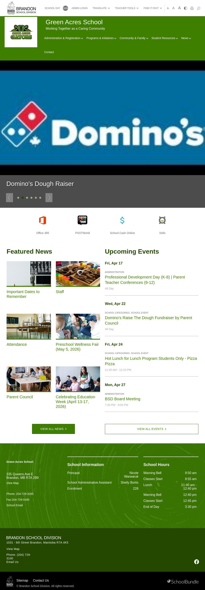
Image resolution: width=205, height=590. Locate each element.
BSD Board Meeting (122, 399)
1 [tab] (18, 198)
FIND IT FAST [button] (151, 8)
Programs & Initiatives (101, 38)
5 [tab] (36, 198)
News (186, 38)
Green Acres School (19, 461)
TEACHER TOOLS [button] (125, 8)
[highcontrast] (185, 8)
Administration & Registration (63, 38)
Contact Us (41, 580)
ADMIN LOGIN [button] (79, 8)
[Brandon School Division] (21, 4)
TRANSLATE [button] (100, 8)
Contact (49, 52)
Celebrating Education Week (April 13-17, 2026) (75, 402)
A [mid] (173, 8)
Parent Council (20, 397)
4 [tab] (31, 198)
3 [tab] (27, 198)
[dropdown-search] (198, 8)
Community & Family (134, 38)
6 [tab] (40, 198)
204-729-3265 (24, 493)
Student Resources (165, 38)
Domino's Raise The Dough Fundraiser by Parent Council (148, 320)
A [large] (179, 8)
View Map (12, 483)
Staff (60, 291)
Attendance (17, 344)
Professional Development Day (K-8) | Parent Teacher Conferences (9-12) (145, 280)
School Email (14, 505)
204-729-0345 (20, 499)
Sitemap (22, 580)
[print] (192, 8)
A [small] (168, 8)
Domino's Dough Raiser (40, 183)
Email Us (12, 562)
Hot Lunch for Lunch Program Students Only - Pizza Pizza (151, 361)
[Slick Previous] (9, 197)
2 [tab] (22, 198)
